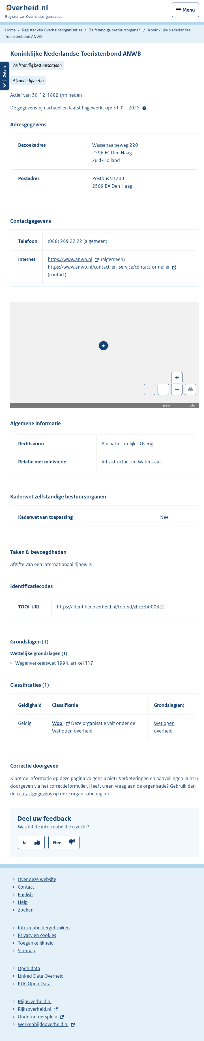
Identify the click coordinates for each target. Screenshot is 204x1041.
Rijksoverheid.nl (34, 1009)
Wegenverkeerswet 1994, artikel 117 (54, 663)
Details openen (4, 76)
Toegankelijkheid (36, 943)
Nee (57, 842)
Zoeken (26, 910)
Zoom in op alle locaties (163, 389)
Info (192, 405)
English (25, 894)
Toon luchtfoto (149, 389)
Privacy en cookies (37, 935)
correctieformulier (68, 786)
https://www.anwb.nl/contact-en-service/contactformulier (109, 267)
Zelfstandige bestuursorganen (115, 30)
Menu (188, 10)
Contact (26, 887)
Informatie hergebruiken (44, 928)
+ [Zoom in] (177, 377)
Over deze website (37, 879)
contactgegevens (34, 794)
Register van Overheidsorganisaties (52, 30)
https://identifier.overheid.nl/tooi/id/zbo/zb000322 (111, 607)
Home (10, 30)
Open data (29, 968)
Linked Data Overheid (41, 976)
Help (23, 902)
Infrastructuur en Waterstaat (131, 462)
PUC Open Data (34, 983)
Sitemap (26, 950)
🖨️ (190, 389)
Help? (144, 108)
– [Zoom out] (177, 389)
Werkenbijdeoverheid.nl (43, 1024)
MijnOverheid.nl (34, 1001)
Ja (24, 842)
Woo (57, 723)
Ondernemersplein (37, 1017)
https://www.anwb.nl (70, 259)
